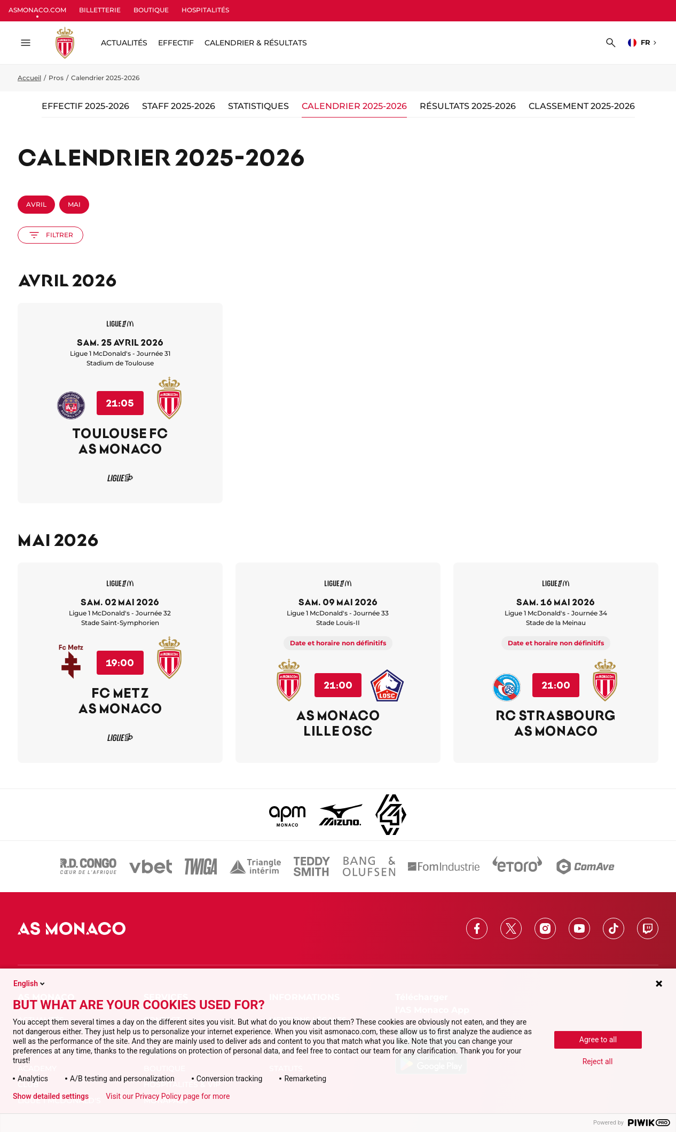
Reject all (598, 1061)
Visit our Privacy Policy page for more (168, 1096)
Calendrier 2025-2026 (354, 106)
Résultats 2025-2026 (468, 106)
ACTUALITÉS (124, 43)
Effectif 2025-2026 (85, 106)
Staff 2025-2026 (178, 106)
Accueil (29, 78)
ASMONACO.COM (37, 10)
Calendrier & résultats (256, 43)
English (29, 983)
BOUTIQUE (151, 10)
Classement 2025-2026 (582, 106)
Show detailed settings (51, 1096)
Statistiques (258, 106)
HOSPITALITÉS (205, 10)
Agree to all (598, 1039)
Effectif (176, 43)
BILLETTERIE (100, 10)
